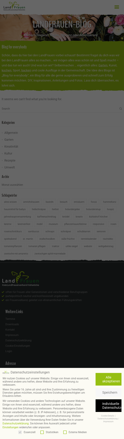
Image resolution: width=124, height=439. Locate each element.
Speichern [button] (109, 391)
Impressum (108, 420)
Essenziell (27, 430)
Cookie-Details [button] (108, 414)
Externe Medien (75, 430)
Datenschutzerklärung (16, 422)
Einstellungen (11, 425)
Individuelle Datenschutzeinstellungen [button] (111, 404)
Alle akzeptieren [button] (111, 378)
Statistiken (49, 430)
